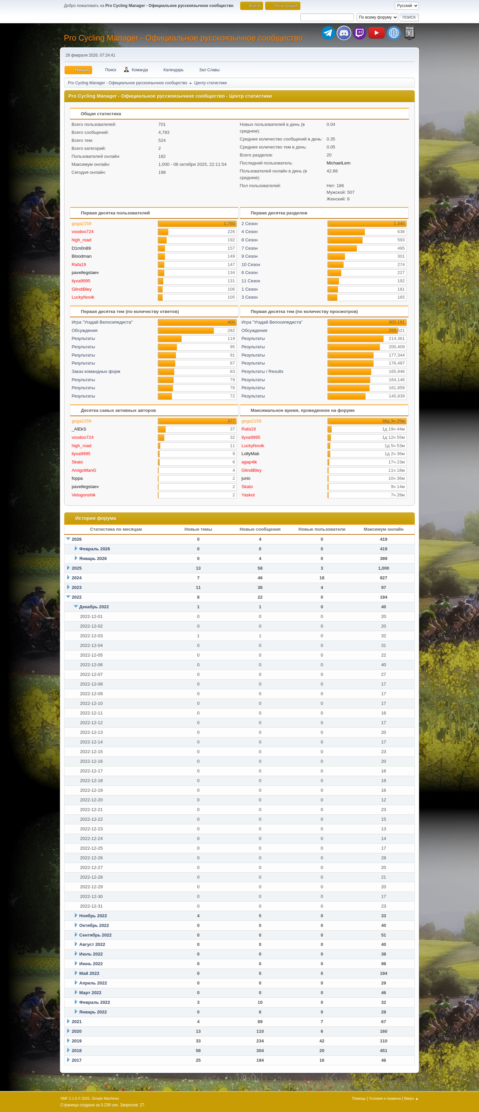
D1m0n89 (81, 248)
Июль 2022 (91, 954)
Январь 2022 (93, 1011)
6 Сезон (249, 272)
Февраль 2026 (94, 548)
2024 (77, 577)
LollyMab (250, 453)
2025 (77, 568)
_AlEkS (79, 428)
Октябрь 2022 (94, 925)
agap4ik (249, 461)
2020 (77, 1031)
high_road (81, 239)
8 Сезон (249, 239)
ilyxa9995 (81, 280)
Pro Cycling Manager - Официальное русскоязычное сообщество (183, 37)
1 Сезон (249, 289)
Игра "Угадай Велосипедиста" (102, 322)
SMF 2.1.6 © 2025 (75, 1098)
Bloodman (81, 256)
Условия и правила (385, 1098)
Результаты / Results (262, 371)
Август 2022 (92, 944)
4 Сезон (249, 231)
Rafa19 (79, 264)
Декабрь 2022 (94, 606)
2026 (77, 539)
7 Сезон (249, 248)
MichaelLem (339, 162)
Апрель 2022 (93, 982)
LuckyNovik (83, 297)
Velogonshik (83, 494)
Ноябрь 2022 (93, 915)
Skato (77, 461)
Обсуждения (84, 330)
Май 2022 (89, 973)
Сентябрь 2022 (95, 935)
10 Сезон (250, 264)
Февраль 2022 (94, 1002)
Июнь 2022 (91, 963)
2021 (77, 1021)
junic (245, 478)
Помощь (359, 1098)
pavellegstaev (85, 272)
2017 (77, 1060)
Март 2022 (90, 992)
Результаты (83, 338)
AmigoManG (84, 470)
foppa (77, 478)
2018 (77, 1050)
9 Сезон (249, 256)
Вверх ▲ (411, 1098)
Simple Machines (105, 1098)
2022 (77, 597)
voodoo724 (82, 231)
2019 (77, 1040)
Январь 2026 (93, 558)
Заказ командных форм (96, 371)
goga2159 (81, 223)
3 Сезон (249, 297)
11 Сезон (250, 280)
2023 (77, 587)
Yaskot (248, 494)
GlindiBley (81, 289)
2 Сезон (249, 223)
